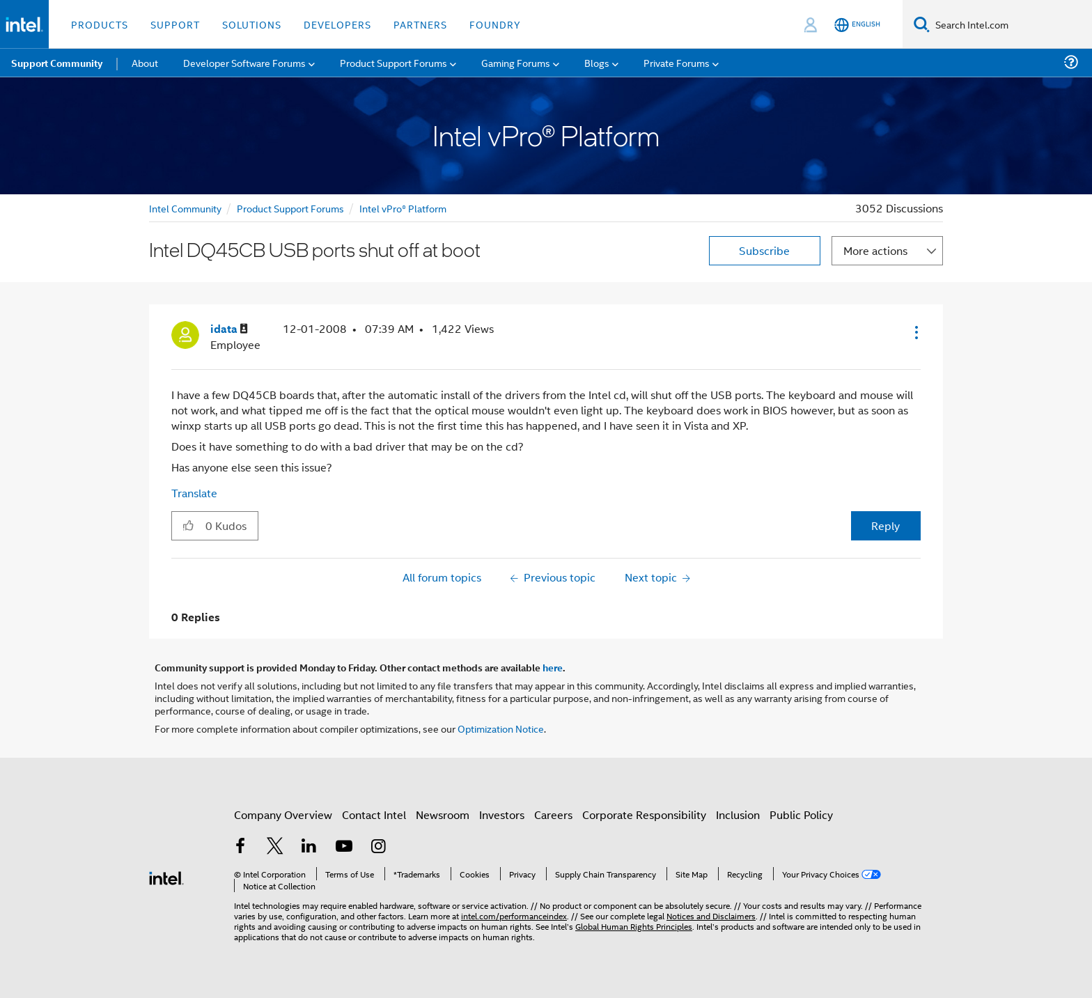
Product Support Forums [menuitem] (393, 62)
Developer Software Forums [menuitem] (244, 62)
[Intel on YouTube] (344, 847)
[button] (915, 332)
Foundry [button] (495, 24)
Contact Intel (374, 814)
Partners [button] (420, 24)
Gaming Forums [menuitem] (515, 62)
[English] (857, 25)
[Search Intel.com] (1011, 24)
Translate (194, 493)
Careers (553, 814)
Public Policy (801, 814)
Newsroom (442, 814)
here (553, 667)
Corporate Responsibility (644, 814)
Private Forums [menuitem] (677, 62)
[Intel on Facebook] (240, 847)
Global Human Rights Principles (633, 926)
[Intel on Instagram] (378, 847)
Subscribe (764, 250)
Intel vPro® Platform (402, 208)
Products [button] (99, 24)
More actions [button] (875, 250)
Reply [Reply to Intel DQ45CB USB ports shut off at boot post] (885, 525)
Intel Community (185, 208)
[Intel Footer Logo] (166, 876)
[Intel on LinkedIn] (309, 847)
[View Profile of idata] (229, 329)
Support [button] (175, 24)
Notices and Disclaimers (711, 915)
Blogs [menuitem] (596, 62)
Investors (501, 814)
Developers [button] (337, 24)
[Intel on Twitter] (275, 847)
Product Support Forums (290, 208)
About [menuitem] (145, 62)
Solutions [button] (251, 24)
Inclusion (738, 814)
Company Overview (283, 814)
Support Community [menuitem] (56, 62)
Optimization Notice (501, 728)
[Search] (922, 24)
